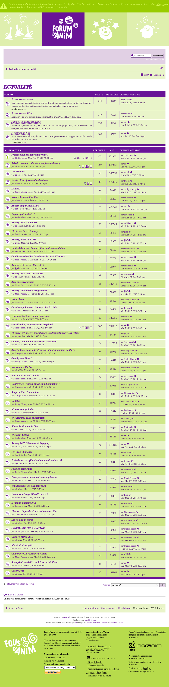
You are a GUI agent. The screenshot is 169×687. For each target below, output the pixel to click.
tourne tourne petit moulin (25, 375)
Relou (18, 310)
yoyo (17, 336)
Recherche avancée (155, 59)
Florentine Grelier (116, 622)
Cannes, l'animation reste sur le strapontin (34, 341)
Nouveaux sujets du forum (99, 676)
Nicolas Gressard (138, 658)
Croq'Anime (20, 353)
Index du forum (17, 69)
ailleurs (160, 4)
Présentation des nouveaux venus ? (30, 154)
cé (24, 109)
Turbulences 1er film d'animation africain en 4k (36, 460)
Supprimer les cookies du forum (116, 608)
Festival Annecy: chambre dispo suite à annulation (38, 248)
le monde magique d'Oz (23, 502)
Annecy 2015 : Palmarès (24, 222)
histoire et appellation (22, 409)
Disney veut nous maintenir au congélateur (34, 477)
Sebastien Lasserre (100, 622)
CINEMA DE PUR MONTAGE (28, 528)
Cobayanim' (129, 384)
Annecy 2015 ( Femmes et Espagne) (30, 443)
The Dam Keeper (20, 434)
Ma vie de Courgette (22, 545)
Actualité (31, 69)
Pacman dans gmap (21, 468)
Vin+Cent (128, 155)
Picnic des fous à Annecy (24, 231)
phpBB (66, 617)
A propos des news (22, 99)
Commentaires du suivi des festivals (103, 669)
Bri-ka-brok (17, 299)
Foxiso (18, 480)
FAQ (146, 74)
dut (125, 122)
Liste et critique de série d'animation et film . (34, 511)
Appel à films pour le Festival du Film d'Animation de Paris (43, 350)
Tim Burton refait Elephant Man (28, 485)
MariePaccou (21, 259)
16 (91, 158)
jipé (126, 231)
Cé (153, 671)
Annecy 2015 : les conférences (27, 273)
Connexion (159, 74)
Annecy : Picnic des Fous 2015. (28, 265)
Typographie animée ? (23, 214)
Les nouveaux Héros (22, 519)
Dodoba (15, 400)
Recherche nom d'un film (24, 197)
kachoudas (20, 217)
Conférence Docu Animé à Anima (29, 553)
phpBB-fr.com (90, 620)
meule (127, 113)
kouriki (18, 455)
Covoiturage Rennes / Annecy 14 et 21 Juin (34, 307)
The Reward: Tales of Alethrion (28, 417)
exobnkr (128, 274)
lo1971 (18, 234)
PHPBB (134, 664)
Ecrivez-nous (93, 652)
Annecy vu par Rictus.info (25, 205)
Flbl (126, 554)
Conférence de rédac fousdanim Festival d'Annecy (38, 256)
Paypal (60, 661)
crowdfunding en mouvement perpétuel (32, 324)
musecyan (128, 197)
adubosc (128, 214)
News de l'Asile (95, 662)
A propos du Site (20, 132)
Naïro (126, 316)
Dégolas (15, 188)
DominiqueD (21, 251)
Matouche (128, 427)
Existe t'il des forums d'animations (29, 180)
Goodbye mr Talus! (21, 358)
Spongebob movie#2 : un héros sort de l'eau (34, 562)
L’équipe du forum (90, 608)
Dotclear (146, 668)
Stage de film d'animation (25, 392)
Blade (127, 99)
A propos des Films (22, 113)
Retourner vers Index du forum (20, 583)
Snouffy (128, 418)
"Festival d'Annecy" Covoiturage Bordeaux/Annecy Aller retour (45, 332)
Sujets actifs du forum (97, 672)
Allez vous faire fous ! (55, 657)
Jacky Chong (21, 192)
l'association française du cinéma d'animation (147, 633)
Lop (17, 497)
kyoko (18, 463)
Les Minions (18, 171)
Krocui (89, 622)
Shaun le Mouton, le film (24, 426)
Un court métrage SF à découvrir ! (29, 494)
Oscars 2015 (17, 570)
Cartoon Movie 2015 (22, 536)
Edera (17, 412)
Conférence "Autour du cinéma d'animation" (35, 383)
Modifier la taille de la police (161, 67)
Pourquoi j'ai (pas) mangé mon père (30, 316)
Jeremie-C (129, 342)
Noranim (134, 637)
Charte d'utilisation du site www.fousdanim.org (98, 647)
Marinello (128, 469)
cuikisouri (128, 223)
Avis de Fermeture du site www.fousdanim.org (35, 163)
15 (87, 158)
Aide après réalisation (23, 281)
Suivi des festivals (96, 665)
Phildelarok (20, 158)
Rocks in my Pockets (22, 367)
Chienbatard (20, 421)
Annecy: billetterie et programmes (29, 290)
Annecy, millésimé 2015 (23, 239)
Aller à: (106, 584)
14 (83, 158)
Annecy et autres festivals (25, 121)
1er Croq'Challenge (21, 451)
